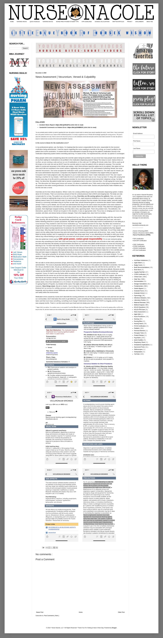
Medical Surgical (139, 305)
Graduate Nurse (139, 291)
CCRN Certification (140, 274)
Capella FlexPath (139, 272)
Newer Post (39, 612)
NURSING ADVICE (48, 21)
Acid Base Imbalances (141, 260)
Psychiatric (137, 338)
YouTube (137, 354)
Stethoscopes (138, 349)
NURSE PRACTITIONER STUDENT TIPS (67, 21)
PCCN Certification (140, 326)
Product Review (139, 335)
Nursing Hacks (138, 323)
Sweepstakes (138, 352)
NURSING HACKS (22, 21)
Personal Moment (139, 330)
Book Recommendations (141, 267)
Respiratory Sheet (139, 342)
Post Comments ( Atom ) (51, 615)
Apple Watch (138, 262)
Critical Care (138, 277)
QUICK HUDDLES (35, 21)
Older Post (121, 612)
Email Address (138, 133)
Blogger (114, 628)
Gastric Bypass (139, 288)
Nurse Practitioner (139, 316)
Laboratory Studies (140, 300)
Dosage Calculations (140, 284)
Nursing (136, 319)
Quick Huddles (138, 340)
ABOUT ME (150, 21)
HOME (12, 21)
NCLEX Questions (140, 307)
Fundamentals (138, 286)
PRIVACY (129, 21)
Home (81, 612)
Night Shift (137, 314)
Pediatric (137, 328)
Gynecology (138, 295)
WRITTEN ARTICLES (118, 21)
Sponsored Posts (139, 347)
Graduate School (139, 293)
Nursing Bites (138, 321)
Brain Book (137, 270)
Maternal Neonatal (140, 302)
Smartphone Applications (142, 345)
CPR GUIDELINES (87, 21)
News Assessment (140, 312)
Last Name (136, 148)
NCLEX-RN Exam (139, 309)
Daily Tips (137, 279)
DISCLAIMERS (139, 21)
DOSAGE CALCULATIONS (102, 21)
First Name (136, 141)
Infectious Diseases (140, 298)
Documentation (139, 281)
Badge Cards (138, 265)
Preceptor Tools (139, 333)
